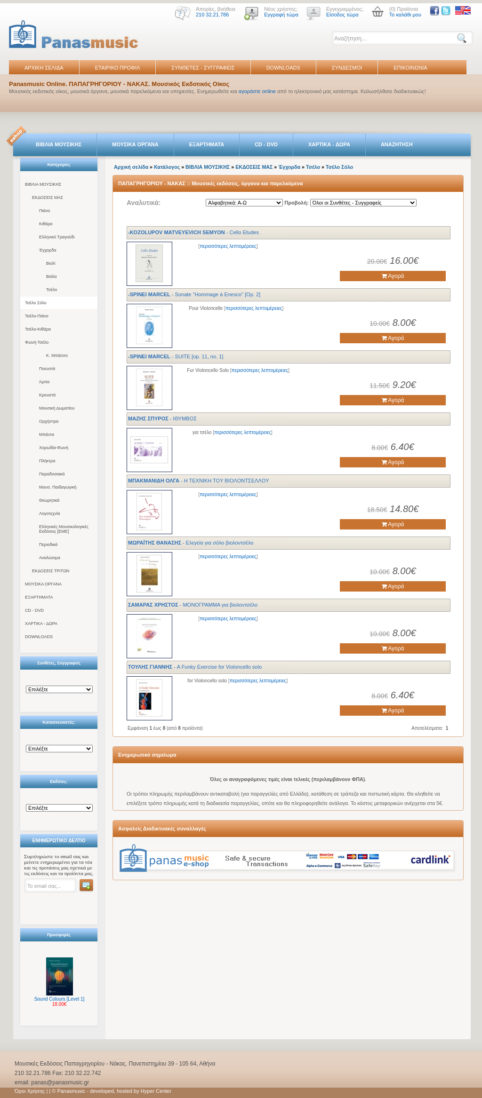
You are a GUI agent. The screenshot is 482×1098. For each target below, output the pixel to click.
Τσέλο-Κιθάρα (38, 329)
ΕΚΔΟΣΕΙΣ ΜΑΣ (47, 197)
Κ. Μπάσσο (57, 355)
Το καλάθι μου (405, 14)
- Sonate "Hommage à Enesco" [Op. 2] (194, 294)
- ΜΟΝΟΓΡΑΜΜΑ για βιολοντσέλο (192, 605)
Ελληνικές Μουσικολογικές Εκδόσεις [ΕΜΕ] (63, 529)
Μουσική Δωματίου (56, 408)
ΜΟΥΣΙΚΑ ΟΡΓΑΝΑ (135, 144)
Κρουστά (47, 395)
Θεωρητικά (49, 500)
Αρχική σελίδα (131, 167)
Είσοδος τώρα (342, 14)
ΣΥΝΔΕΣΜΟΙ (347, 68)
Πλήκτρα (47, 460)
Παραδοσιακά (51, 474)
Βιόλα (51, 276)
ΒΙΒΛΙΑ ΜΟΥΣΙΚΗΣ (58, 144)
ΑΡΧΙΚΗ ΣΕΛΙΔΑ (44, 68)
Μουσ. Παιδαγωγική (57, 487)
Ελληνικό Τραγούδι (57, 237)
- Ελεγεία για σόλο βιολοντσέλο (190, 542)
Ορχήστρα (48, 421)
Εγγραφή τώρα (281, 14)
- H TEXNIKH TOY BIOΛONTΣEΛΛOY (198, 480)
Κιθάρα (46, 223)
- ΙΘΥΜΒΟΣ (162, 418)
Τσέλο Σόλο (36, 302)
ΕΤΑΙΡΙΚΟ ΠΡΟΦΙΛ (117, 68)
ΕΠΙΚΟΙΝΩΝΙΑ (410, 68)
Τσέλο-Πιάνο (36, 316)
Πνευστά (47, 368)
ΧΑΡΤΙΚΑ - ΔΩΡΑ (329, 144)
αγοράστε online (257, 91)
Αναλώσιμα (49, 557)
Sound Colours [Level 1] (59, 999)
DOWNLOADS (283, 68)
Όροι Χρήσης (30, 1091)
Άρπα (44, 381)
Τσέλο (51, 289)
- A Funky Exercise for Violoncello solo (195, 667)
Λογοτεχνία (49, 513)
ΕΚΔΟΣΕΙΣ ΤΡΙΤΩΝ (50, 571)
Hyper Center (156, 1091)
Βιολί (50, 263)
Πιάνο (44, 210)
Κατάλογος (167, 167)
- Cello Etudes (193, 232)
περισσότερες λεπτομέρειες (228, 246)
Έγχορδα (47, 250)
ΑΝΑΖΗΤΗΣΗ (397, 144)
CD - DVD (266, 144)
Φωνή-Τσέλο (36, 342)
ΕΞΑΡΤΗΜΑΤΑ (206, 144)
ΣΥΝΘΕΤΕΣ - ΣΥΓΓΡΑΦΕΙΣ (202, 68)
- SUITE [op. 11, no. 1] (175, 356)
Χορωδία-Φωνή (53, 447)
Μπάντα (46, 434)
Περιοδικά (48, 544)
